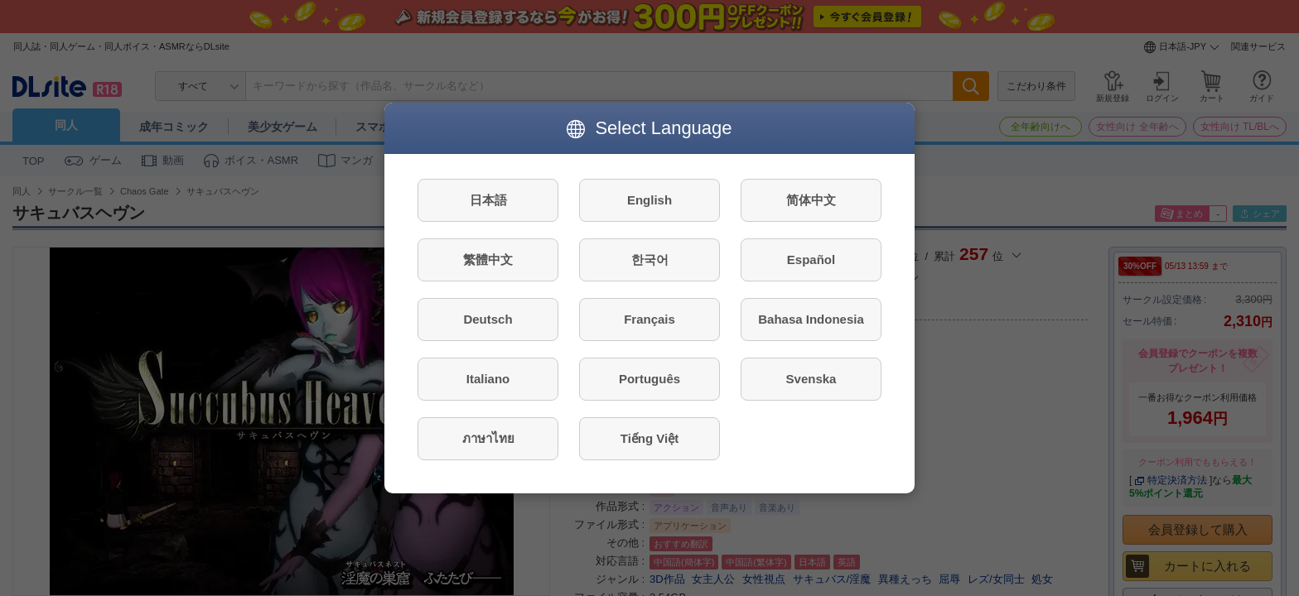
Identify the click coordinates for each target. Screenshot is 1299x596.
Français (649, 319)
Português (649, 379)
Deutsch (487, 319)
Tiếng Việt (649, 438)
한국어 (650, 259)
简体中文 (811, 200)
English (649, 200)
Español (811, 259)
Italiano (488, 379)
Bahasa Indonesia (811, 319)
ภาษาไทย (488, 438)
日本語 (488, 200)
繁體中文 (488, 259)
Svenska (811, 379)
